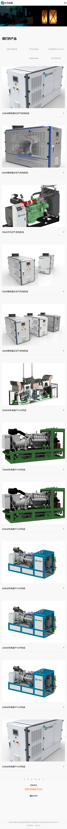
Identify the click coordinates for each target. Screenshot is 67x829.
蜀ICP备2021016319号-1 (49, 822)
